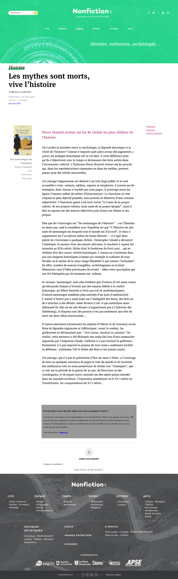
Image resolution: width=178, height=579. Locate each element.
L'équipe (124, 532)
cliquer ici (63, 432)
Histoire (68, 501)
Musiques (160, 501)
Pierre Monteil (23, 167)
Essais (69, 526)
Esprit (96, 29)
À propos (111, 526)
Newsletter (168, 13)
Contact (124, 535)
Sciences (21, 501)
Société (13, 504)
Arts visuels (151, 507)
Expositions (30, 542)
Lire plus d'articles (88, 469)
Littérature (123, 501)
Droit (12, 501)
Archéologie (70, 504)
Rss (163, 13)
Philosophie (97, 501)
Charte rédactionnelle (141, 532)
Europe (40, 507)
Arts (130, 29)
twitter (153, 13)
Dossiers (71, 544)
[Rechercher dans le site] (23, 13)
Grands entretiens (78, 535)
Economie (24, 504)
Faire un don (111, 535)
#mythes (150, 130)
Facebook (83, 575)
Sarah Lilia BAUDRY (22, 92)
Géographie (42, 504)
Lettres (113, 29)
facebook (148, 13)
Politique (14, 507)
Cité (47, 29)
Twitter (87, 575)
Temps (79, 29)
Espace (63, 29)
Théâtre (149, 504)
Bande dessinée (153, 513)
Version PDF (15, 103)
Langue (121, 504)
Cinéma (149, 501)
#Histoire (150, 127)
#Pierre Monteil (154, 133)
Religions (96, 507)
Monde (40, 501)
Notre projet (111, 532)
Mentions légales (113, 575)
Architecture (151, 510)
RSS (91, 575)
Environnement (45, 510)
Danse (148, 516)
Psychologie (97, 504)
